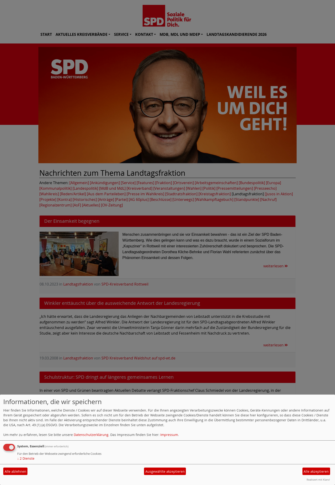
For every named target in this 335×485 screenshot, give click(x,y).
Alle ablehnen (15, 471)
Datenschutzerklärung (91, 434)
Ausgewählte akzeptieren (165, 471)
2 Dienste (25, 458)
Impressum (169, 434)
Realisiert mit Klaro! (318, 479)
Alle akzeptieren (316, 471)
